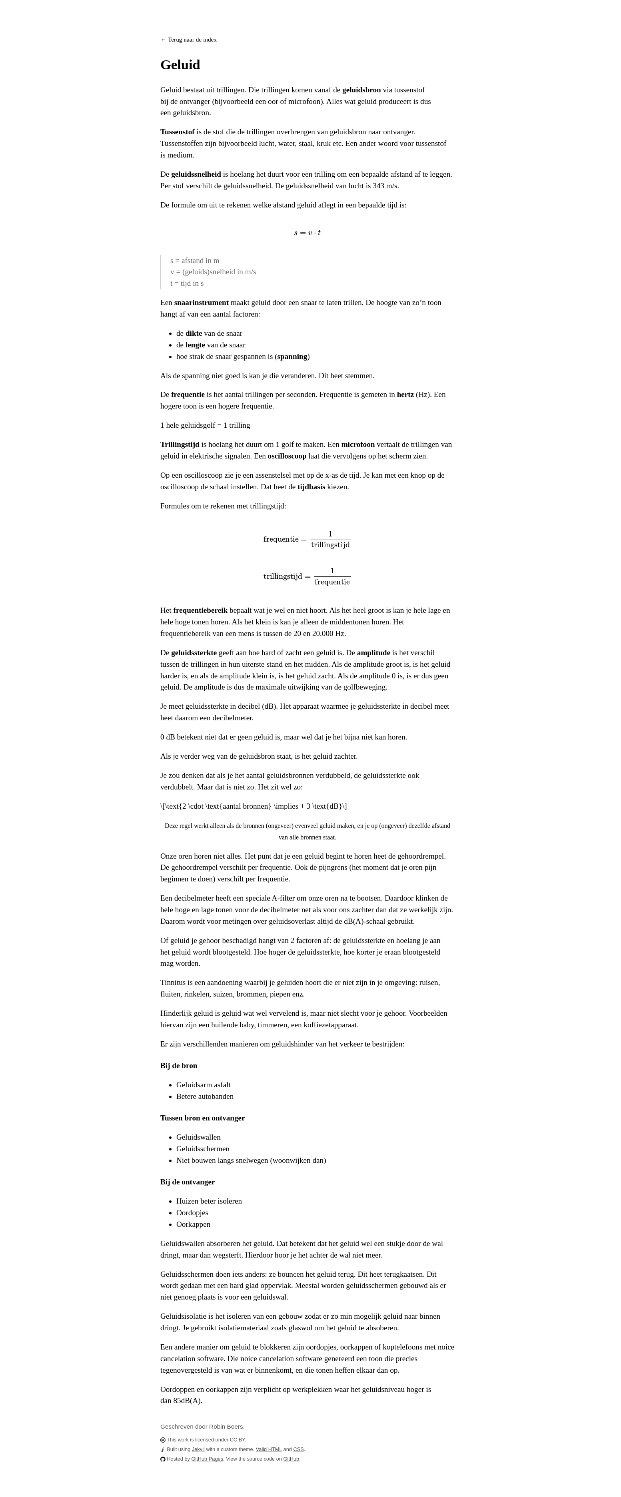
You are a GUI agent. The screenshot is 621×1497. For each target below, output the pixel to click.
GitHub (291, 1459)
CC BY (237, 1440)
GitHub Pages (207, 1459)
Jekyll (198, 1449)
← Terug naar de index (188, 39)
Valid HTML (269, 1449)
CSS (299, 1449)
